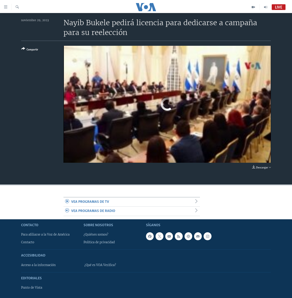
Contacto (27, 242)
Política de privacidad (99, 242)
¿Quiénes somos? (96, 234)
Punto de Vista (31, 287)
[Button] (29, 50)
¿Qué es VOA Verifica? (100, 265)
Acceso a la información (38, 265)
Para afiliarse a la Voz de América (45, 234)
